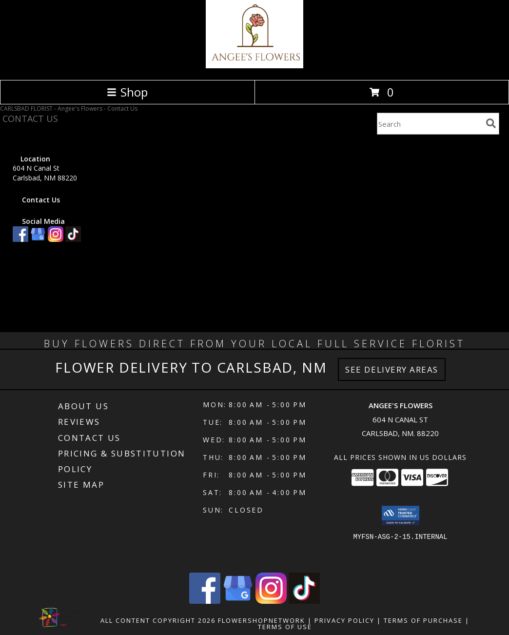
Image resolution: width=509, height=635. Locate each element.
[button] (400, 515)
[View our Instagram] (55, 239)
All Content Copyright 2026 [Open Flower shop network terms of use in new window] (157, 620)
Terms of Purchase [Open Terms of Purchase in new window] (423, 620)
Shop (127, 92)
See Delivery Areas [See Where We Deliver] (391, 369)
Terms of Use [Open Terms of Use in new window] (285, 626)
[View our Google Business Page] (38, 239)
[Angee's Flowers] (254, 65)
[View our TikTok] (73, 239)
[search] (491, 123)
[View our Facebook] (20, 239)
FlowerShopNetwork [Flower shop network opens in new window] (261, 620)
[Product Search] (429, 123)
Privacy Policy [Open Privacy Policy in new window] (344, 620)
